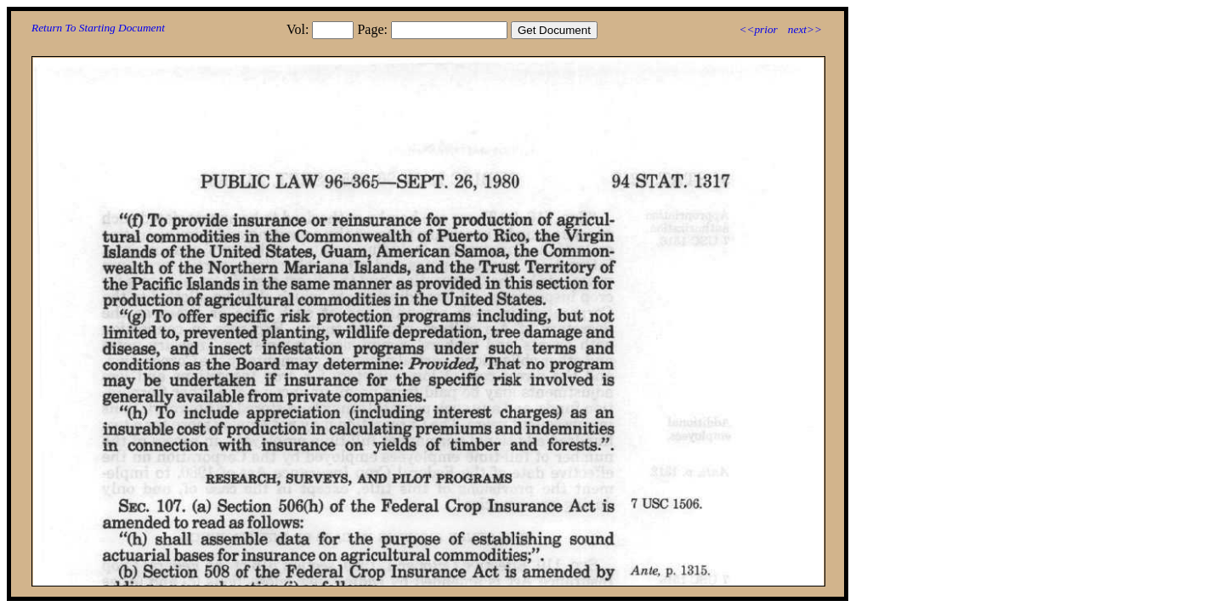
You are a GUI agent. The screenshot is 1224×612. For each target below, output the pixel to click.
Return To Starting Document (98, 27)
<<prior (758, 29)
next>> (805, 29)
